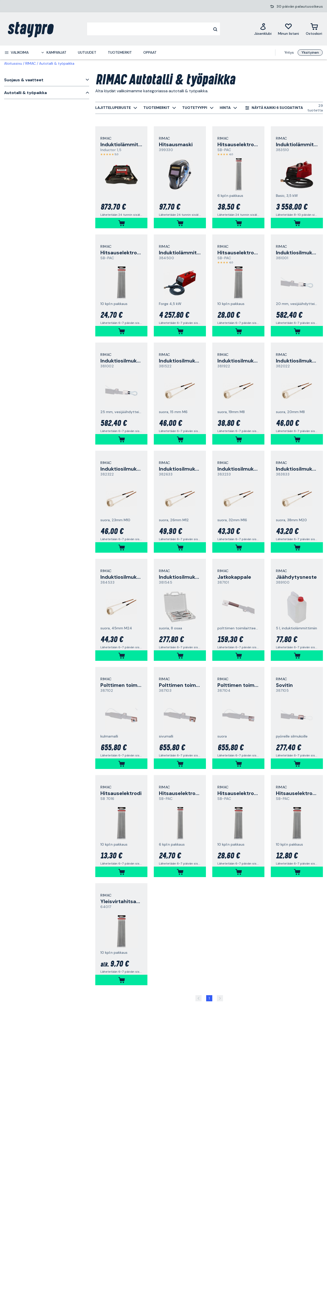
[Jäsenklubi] (263, 29)
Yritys (289, 52)
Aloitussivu (13, 63)
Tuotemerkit (120, 52)
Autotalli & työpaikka (56, 63)
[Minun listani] (288, 29)
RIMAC (30, 63)
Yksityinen (310, 52)
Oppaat (150, 52)
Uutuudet (87, 52)
